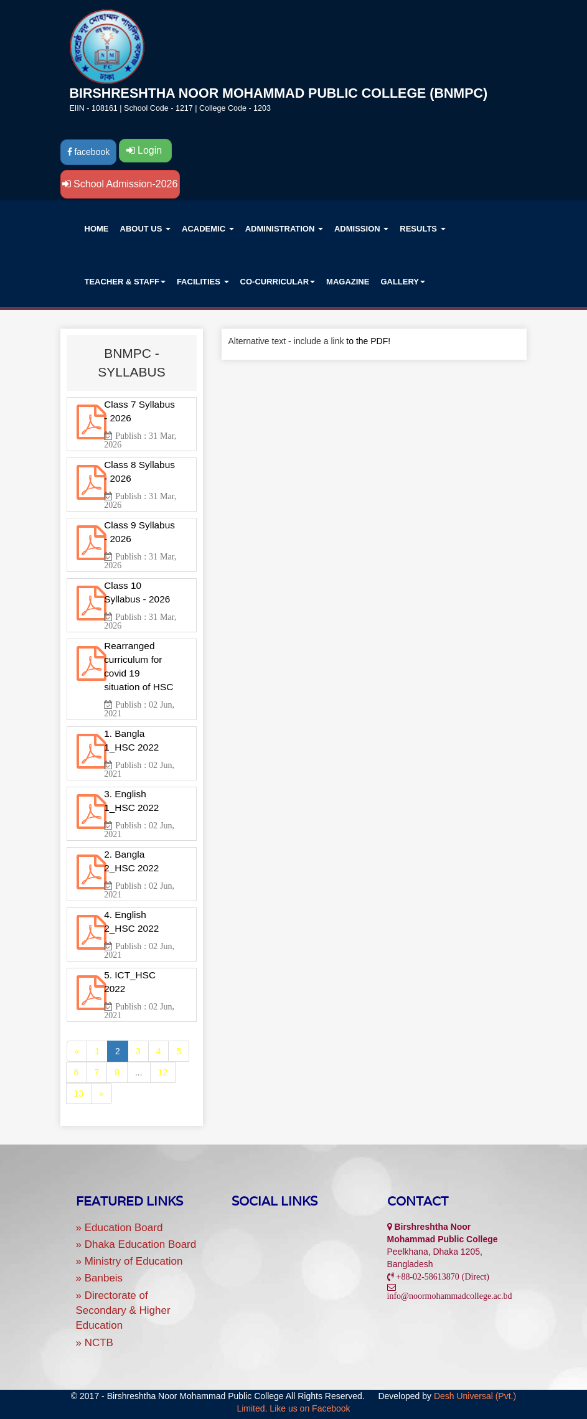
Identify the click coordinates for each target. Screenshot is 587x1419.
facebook (88, 152)
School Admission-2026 (120, 184)
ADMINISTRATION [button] (284, 228)
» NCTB (94, 1343)
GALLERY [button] (402, 281)
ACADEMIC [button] (208, 228)
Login (145, 150)
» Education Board (119, 1228)
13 (79, 1093)
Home (97, 228)
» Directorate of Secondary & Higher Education (123, 1311)
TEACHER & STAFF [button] (125, 281)
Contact (417, 1201)
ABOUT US (145, 228)
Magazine (347, 281)
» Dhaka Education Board (136, 1244)
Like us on (310, 1408)
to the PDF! (368, 341)
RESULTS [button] (422, 228)
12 (163, 1072)
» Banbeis (99, 1278)
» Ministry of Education (129, 1261)
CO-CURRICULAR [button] (278, 281)
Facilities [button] (203, 281)
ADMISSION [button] (361, 228)
